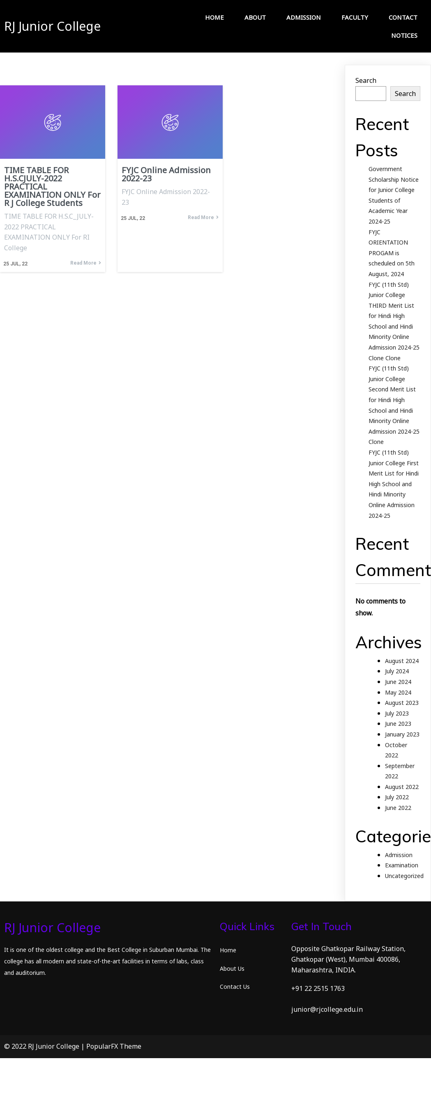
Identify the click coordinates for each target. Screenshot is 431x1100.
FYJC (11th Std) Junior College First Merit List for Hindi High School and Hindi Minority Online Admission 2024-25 (394, 483)
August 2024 (402, 661)
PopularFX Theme (113, 1046)
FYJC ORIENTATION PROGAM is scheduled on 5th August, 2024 (392, 253)
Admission (399, 855)
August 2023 (402, 703)
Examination (401, 865)
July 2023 (397, 713)
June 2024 (398, 682)
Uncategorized (404, 876)
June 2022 (398, 808)
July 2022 (397, 797)
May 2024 (398, 692)
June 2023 (398, 723)
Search (365, 80)
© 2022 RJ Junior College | (45, 1046)
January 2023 (402, 734)
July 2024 (397, 671)
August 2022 (402, 787)
